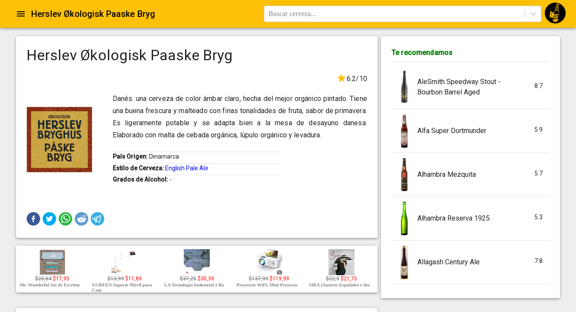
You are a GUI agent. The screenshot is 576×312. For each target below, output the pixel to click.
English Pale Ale (186, 168)
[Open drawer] (20, 13)
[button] (33, 219)
